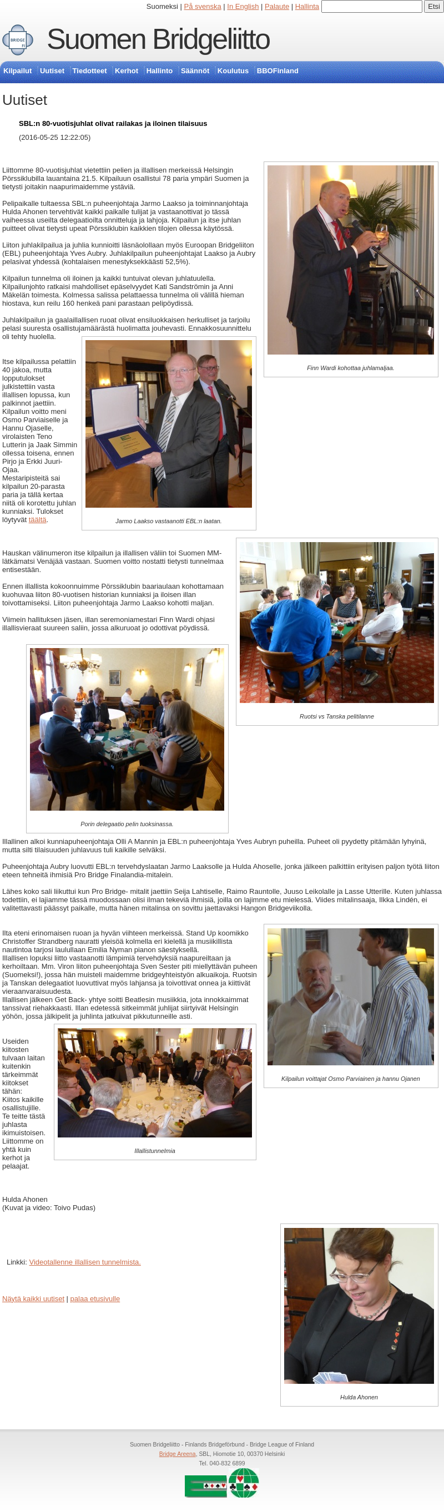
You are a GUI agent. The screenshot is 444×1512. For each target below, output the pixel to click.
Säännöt (195, 71)
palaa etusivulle (95, 1298)
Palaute (277, 6)
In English (243, 6)
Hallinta (307, 6)
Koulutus (233, 71)
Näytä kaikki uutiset (33, 1298)
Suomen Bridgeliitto (158, 39)
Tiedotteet (90, 71)
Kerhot (126, 71)
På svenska (202, 6)
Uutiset (52, 71)
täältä (38, 519)
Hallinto (160, 71)
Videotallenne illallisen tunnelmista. (84, 1262)
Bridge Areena (177, 1454)
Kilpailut (17, 71)
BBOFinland (278, 71)
